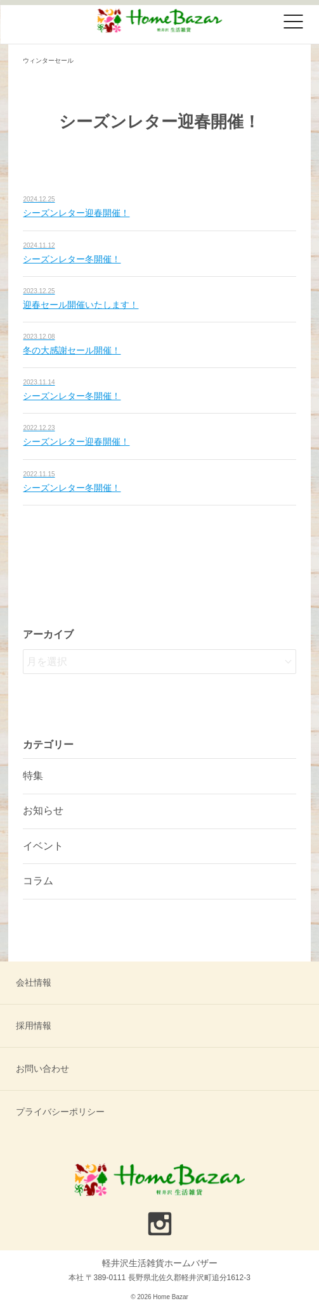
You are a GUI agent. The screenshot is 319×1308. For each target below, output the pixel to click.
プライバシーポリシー (60, 1112)
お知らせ (43, 810)
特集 (33, 775)
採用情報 (33, 1025)
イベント (43, 846)
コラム (38, 880)
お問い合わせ (42, 1069)
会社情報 (33, 982)
